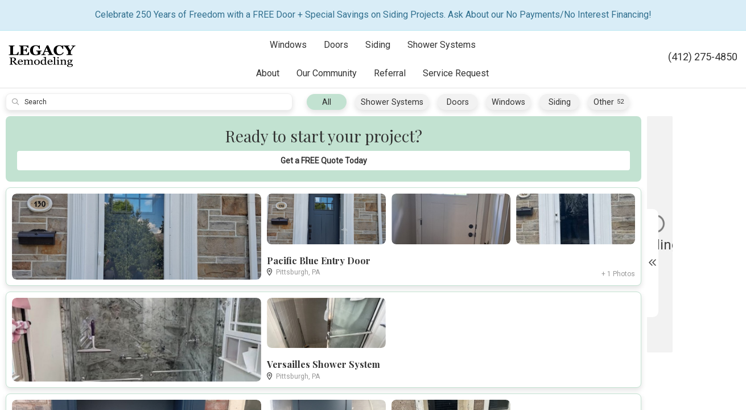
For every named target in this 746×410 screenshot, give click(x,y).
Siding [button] (377, 44)
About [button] (267, 73)
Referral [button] (390, 73)
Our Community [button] (326, 73)
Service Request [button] (456, 73)
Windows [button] (288, 44)
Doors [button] (336, 44)
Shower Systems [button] (441, 44)
